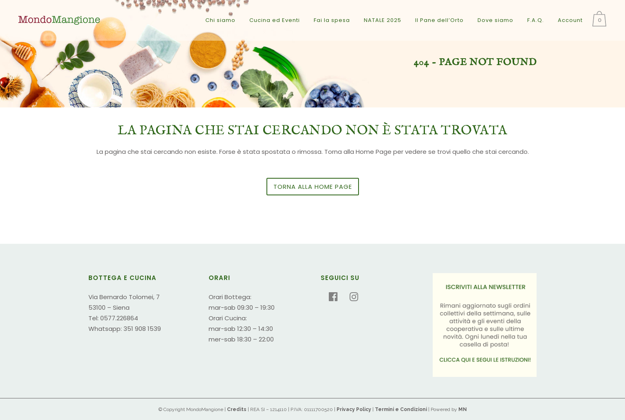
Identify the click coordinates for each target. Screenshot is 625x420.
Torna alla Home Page (312, 186)
